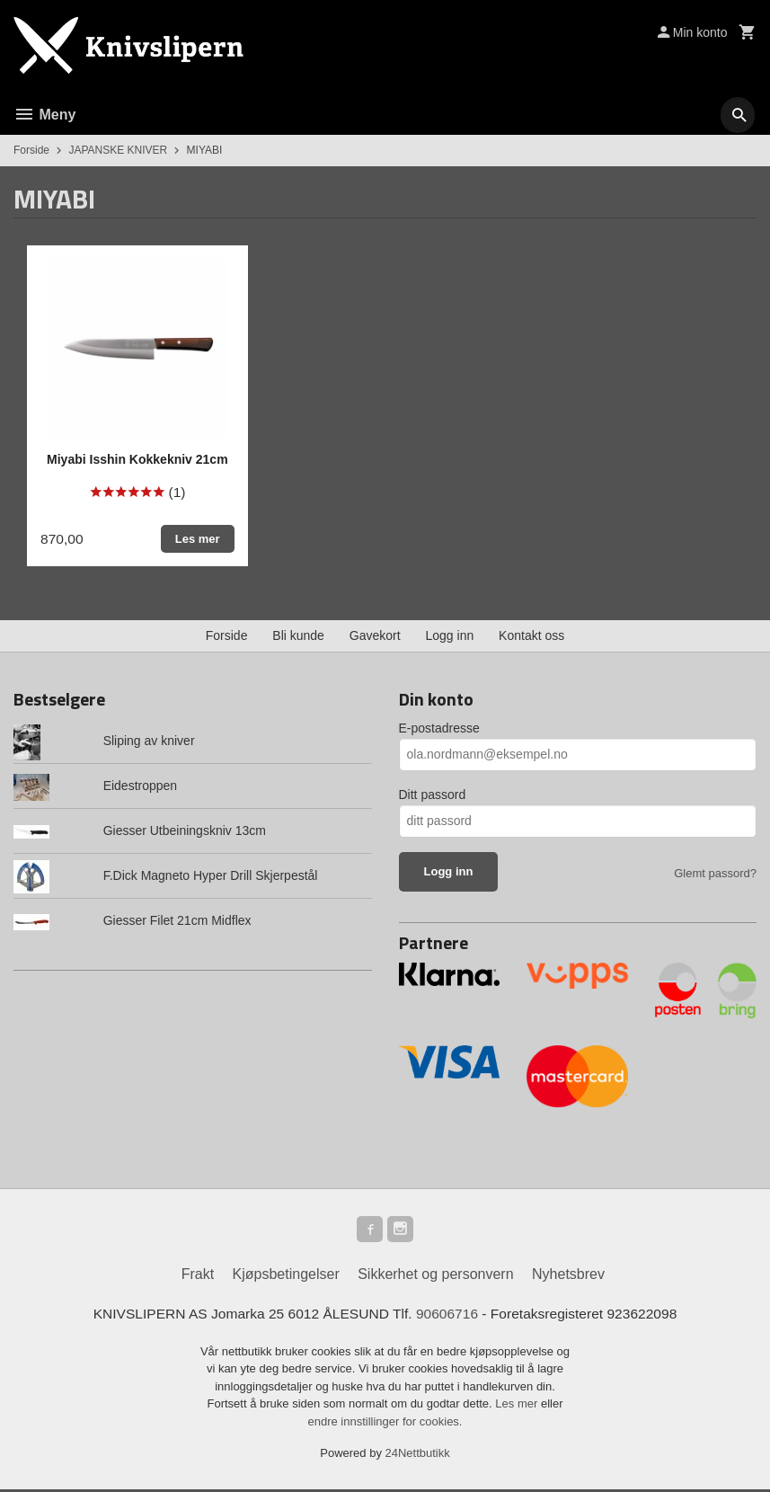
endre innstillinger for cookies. (385, 1424)
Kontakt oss (531, 635)
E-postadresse (439, 728)
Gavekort (375, 635)
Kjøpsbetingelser (286, 1276)
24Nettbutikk (417, 1456)
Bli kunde (298, 635)
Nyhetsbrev (568, 1276)
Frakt (197, 1276)
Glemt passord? (715, 873)
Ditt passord (432, 794)
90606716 (449, 1316)
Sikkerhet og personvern (435, 1276)
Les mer (518, 1407)
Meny (44, 114)
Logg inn (450, 635)
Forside (31, 150)
